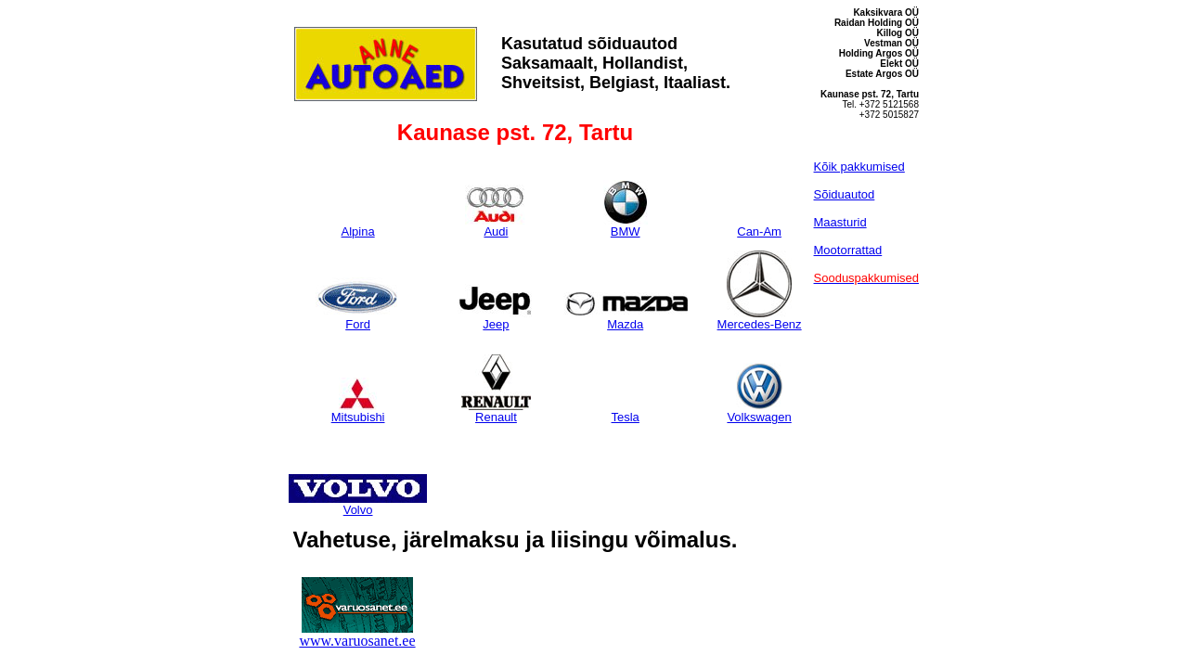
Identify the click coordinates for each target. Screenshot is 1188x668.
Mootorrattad (848, 250)
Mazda (625, 318)
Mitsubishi (358, 411)
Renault (495, 411)
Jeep (496, 318)
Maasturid (840, 222)
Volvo (358, 504)
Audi (496, 225)
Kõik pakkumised (859, 166)
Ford (358, 318)
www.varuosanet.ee (357, 641)
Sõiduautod (844, 194)
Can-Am (759, 231)
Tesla (625, 416)
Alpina (358, 231)
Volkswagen (759, 411)
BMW (625, 225)
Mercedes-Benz (759, 318)
